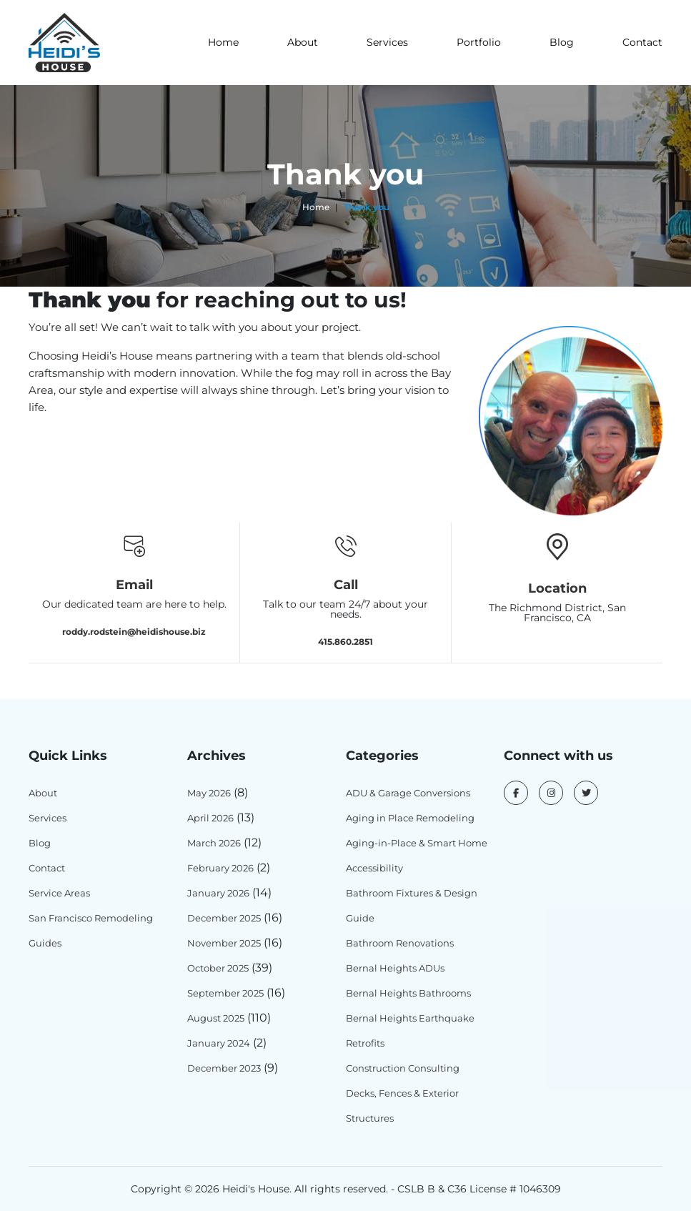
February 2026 (220, 868)
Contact (642, 42)
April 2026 (210, 818)
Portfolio (479, 42)
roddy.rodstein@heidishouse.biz (134, 631)
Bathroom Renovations (400, 943)
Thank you (366, 207)
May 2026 (209, 793)
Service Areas (59, 893)
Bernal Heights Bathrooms (408, 993)
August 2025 (215, 1018)
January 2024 (218, 1043)
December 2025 (224, 918)
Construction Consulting (402, 1068)
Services (387, 42)
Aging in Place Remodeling (410, 818)
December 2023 (224, 1068)
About (302, 42)
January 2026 (218, 893)
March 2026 (214, 843)
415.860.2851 (345, 641)
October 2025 (218, 968)
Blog (562, 42)
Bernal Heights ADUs (395, 968)
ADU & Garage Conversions (408, 793)
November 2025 (224, 943)
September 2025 (225, 993)
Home (223, 42)
